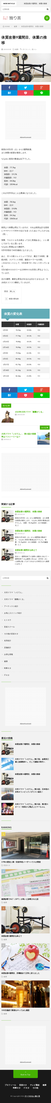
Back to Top (25, 1075)
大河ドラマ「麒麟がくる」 (14, 599)
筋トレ (34, 49)
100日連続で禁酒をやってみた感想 (15, 1010)
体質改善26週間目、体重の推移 (27, 774)
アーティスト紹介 (11, 606)
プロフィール (10, 1085)
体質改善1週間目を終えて (26, 550)
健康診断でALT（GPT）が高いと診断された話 (19, 899)
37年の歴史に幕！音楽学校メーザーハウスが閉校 (21, 862)
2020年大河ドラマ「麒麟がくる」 (29, 412)
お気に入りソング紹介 (13, 613)
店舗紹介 (7, 647)
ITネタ (6, 675)
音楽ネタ (7, 865)
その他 (35, 1088)
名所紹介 (7, 640)
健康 (16, 49)
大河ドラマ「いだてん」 (14, 592)
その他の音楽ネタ (11, 634)
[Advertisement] (26, 118)
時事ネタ (7, 668)
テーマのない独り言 (32, 1096)
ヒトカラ (7, 620)
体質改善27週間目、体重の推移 (27, 744)
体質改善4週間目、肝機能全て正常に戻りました (20, 973)
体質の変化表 (12, 298)
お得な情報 (8, 654)
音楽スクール (9, 627)
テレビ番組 (34, 1085)
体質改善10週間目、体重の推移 (28, 511)
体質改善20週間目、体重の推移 (28, 531)
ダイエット (26, 49)
